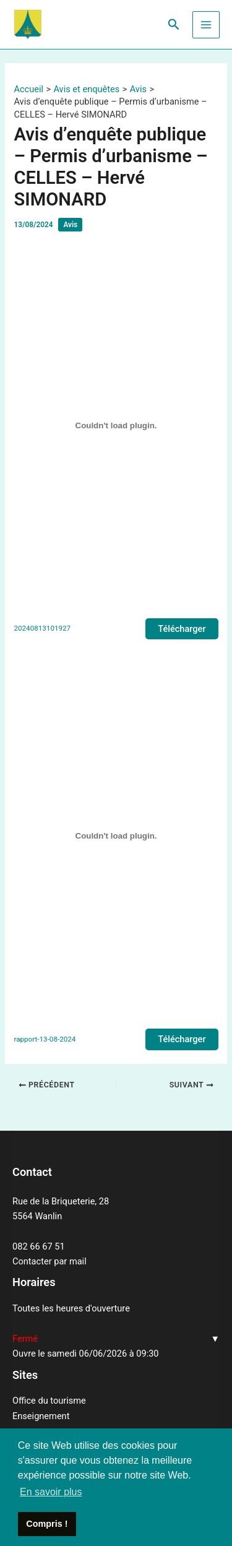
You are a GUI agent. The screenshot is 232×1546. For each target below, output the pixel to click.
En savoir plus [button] (51, 1492)
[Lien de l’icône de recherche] (174, 24)
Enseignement (40, 1416)
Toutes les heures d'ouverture (71, 1308)
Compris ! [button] (46, 1524)
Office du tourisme (49, 1400)
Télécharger (181, 628)
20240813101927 (42, 628)
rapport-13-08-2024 (44, 1039)
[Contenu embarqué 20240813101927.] (116, 425)
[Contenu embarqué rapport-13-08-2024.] (116, 836)
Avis (70, 224)
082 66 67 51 (38, 1246)
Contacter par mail (49, 1261)
